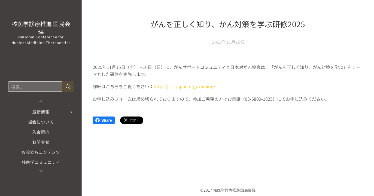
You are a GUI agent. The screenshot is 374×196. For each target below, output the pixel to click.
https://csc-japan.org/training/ (184, 86)
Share (103, 120)
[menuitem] (41, 112)
